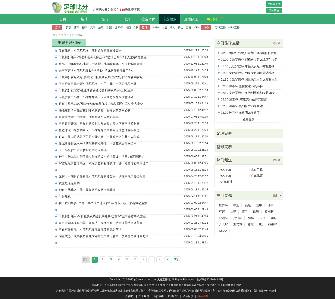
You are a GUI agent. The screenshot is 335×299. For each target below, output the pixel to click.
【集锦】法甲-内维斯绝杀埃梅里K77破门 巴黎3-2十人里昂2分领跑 (103, 57)
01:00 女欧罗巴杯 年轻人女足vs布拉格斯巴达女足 (252, 66)
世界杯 (119, 27)
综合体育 (148, 19)
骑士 (180, 27)
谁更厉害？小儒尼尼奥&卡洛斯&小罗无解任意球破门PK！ (97, 70)
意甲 (93, 27)
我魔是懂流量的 (69, 183)
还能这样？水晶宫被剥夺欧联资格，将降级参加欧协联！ (96, 110)
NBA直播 (234, 27)
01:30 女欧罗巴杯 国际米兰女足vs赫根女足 (248, 79)
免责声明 (158, 296)
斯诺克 (237, 224)
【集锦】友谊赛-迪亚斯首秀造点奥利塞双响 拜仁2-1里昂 (96, 90)
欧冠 (109, 27)
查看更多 (249, 119)
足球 (84, 19)
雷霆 (188, 27)
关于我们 (144, 296)
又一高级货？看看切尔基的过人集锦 (83, 150)
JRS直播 (227, 181)
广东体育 (257, 175)
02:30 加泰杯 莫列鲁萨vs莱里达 (240, 106)
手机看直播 (273, 4)
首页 (62, 19)
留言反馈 (188, 296)
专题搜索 (169, 19)
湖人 (172, 27)
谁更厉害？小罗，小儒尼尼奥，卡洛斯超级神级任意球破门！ (99, 97)
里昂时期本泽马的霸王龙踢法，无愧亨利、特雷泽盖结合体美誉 (101, 223)
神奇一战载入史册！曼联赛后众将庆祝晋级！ (89, 189)
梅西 (128, 27)
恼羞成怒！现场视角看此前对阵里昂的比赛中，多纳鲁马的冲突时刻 (103, 236)
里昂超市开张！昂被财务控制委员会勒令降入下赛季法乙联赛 (99, 123)
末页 (177, 259)
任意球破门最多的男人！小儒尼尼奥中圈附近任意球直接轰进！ (101, 130)
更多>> (277, 43)
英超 (68, 27)
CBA (197, 27)
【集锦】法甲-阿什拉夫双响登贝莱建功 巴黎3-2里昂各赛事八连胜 (102, 216)
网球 (274, 218)
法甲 (101, 27)
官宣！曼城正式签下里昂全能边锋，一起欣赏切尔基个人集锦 (99, 136)
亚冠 (222, 211)
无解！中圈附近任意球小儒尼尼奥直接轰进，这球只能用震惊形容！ (103, 176)
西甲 (76, 27)
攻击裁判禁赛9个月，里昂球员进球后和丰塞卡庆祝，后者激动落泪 (103, 203)
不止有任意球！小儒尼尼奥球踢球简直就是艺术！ (92, 229)
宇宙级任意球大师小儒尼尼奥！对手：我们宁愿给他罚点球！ (99, 83)
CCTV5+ (227, 175)
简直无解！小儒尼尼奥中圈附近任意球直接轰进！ (92, 50)
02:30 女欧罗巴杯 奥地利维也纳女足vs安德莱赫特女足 (255, 92)
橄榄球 (272, 224)
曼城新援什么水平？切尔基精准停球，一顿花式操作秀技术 (98, 143)
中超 (236, 205)
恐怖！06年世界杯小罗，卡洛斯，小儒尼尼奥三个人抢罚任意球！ (102, 64)
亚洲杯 (223, 218)
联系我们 (173, 296)
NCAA (223, 231)
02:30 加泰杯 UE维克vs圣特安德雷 (242, 99)
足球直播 (220, 27)
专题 (63, 34)
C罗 (136, 27)
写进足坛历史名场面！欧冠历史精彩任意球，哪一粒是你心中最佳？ (103, 163)
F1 (261, 224)
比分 (126, 19)
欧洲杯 (215, 18)
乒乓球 (223, 224)
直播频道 (191, 19)
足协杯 (237, 218)
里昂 (71, 34)
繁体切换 (274, 10)
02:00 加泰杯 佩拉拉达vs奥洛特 (240, 86)
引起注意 (65, 196)
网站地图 (203, 296)
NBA (156, 27)
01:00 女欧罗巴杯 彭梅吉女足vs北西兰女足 (248, 59)
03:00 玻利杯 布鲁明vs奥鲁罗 (239, 112)
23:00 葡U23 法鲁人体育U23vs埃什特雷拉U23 (250, 53)
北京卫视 (257, 169)
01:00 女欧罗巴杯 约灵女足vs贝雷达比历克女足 (251, 73)
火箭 (164, 27)
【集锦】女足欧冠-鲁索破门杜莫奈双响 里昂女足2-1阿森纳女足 (101, 77)
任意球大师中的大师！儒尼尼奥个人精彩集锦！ (90, 117)
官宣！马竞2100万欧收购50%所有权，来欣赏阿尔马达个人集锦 (101, 103)
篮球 (105, 19)
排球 (251, 224)
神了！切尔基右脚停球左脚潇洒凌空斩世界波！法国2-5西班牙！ (101, 156)
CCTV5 (226, 169)
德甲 (85, 27)
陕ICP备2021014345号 (210, 279)
